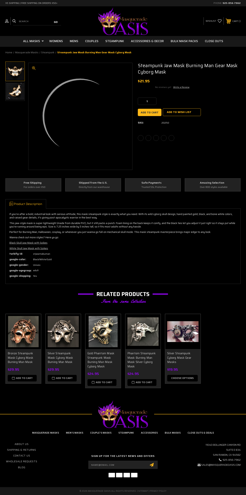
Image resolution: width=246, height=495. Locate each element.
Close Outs (214, 41)
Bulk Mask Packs (184, 41)
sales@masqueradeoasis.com (221, 465)
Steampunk (114, 41)
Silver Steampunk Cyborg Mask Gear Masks (179, 357)
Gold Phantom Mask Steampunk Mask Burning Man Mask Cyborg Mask (100, 360)
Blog (21, 467)
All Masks (33, 41)
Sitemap (143, 491)
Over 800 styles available (214, 187)
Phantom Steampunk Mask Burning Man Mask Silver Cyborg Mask (141, 360)
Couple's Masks (100, 433)
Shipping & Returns (21, 450)
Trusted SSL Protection (153, 187)
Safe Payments (151, 183)
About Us (22, 444)
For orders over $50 (34, 187)
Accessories (149, 433)
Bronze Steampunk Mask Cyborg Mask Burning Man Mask (20, 357)
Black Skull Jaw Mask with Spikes (28, 243)
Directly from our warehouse (94, 187)
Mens (74, 41)
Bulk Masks (173, 433)
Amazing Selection (212, 183)
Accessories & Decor (147, 41)
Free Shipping (33, 183)
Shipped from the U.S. (93, 183)
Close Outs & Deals (201, 433)
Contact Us (21, 456)
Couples (91, 41)
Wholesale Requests (21, 461)
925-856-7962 (232, 3)
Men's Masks (74, 433)
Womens (56, 41)
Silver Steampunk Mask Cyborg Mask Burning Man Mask (60, 357)
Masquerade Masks (45, 433)
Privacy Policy (158, 491)
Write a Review (181, 87)
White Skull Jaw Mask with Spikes (28, 248)
